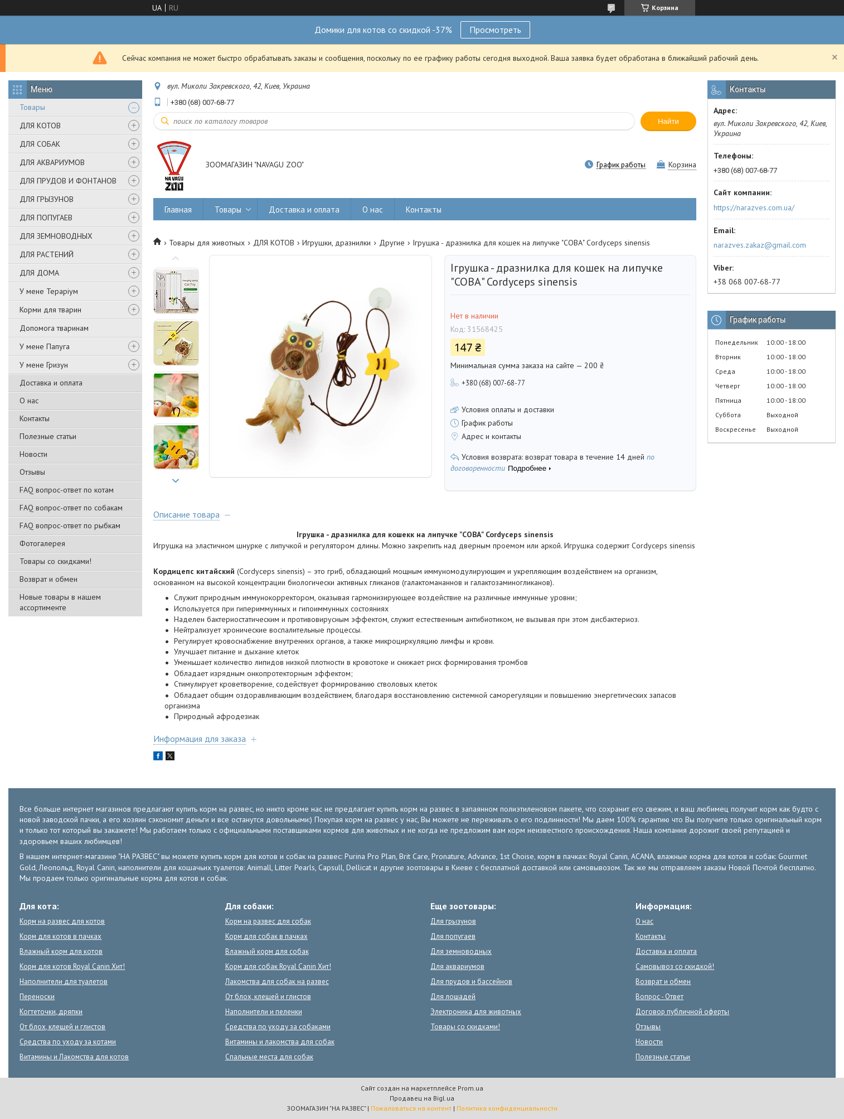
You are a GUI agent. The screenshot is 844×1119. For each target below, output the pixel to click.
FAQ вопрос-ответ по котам (67, 490)
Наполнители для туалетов (64, 981)
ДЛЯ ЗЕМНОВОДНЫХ (56, 236)
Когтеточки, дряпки (51, 1011)
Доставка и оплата (51, 383)
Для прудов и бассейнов (471, 981)
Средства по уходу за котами (68, 1041)
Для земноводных (461, 951)
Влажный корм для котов (61, 951)
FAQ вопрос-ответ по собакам (71, 508)
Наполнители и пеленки (263, 1011)
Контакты (35, 418)
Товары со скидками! (55, 561)
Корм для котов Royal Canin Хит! (72, 966)
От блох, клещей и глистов (62, 1026)
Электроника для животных (475, 1011)
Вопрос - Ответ (659, 996)
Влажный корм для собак (267, 951)
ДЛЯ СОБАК (40, 144)
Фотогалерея (42, 543)
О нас (29, 400)
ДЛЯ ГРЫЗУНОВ (47, 199)
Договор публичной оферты (682, 1011)
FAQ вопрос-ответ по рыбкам (70, 525)
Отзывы (32, 472)
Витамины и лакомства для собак (279, 1041)
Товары (32, 107)
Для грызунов (453, 921)
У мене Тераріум (49, 291)
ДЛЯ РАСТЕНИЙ (47, 254)
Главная (178, 209)
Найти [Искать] (668, 121)
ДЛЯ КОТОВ (40, 125)
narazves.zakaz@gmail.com (760, 245)
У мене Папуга (45, 346)
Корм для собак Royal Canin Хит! (278, 966)
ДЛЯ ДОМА (39, 273)
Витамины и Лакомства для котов (74, 1057)
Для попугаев (453, 936)
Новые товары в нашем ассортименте (60, 602)
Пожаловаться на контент (411, 1108)
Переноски (37, 996)
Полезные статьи (48, 436)
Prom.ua (470, 1088)
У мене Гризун (44, 365)
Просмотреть (495, 29)
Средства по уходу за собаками (278, 1026)
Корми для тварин (50, 310)
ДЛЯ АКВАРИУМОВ (52, 162)
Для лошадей (453, 996)
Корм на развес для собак (268, 921)
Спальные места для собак (269, 1057)
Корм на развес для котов (62, 921)
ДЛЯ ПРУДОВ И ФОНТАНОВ (68, 181)
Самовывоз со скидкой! (675, 966)
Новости (33, 454)
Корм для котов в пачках (60, 936)
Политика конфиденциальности (507, 1108)
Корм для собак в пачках (266, 936)
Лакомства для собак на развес (277, 981)
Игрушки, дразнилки (336, 243)
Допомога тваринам (54, 328)
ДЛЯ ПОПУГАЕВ (46, 218)
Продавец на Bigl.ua (422, 1098)
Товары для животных (207, 243)
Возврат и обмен (48, 579)
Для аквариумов (457, 966)
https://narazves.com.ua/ (754, 207)
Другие (392, 243)
